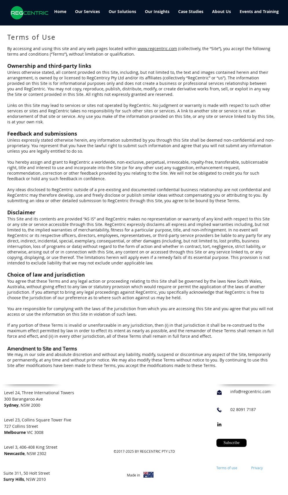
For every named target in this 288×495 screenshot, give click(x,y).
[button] (231, 443)
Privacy (257, 467)
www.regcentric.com (157, 48)
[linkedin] (219, 424)
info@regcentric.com (250, 391)
